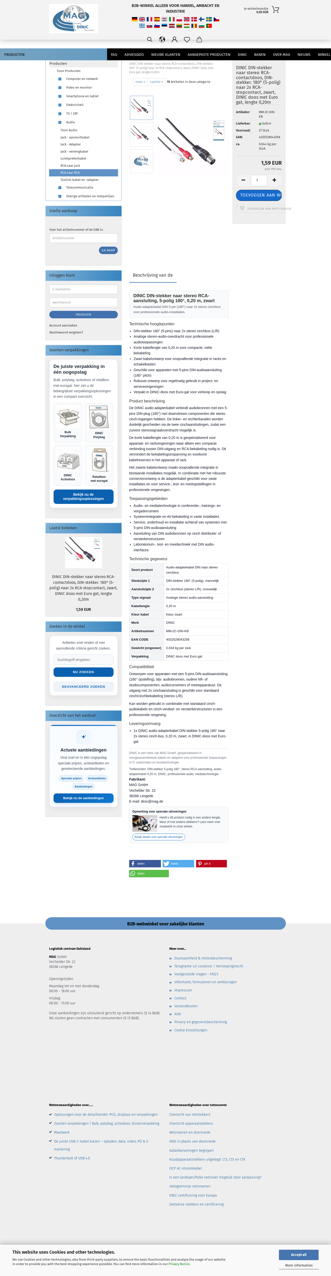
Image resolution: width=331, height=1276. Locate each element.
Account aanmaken (63, 325)
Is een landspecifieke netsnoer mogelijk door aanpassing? (215, 1177)
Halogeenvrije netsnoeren (189, 1186)
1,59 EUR (83, 609)
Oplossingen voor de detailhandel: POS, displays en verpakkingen (106, 1114)
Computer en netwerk (77, 79)
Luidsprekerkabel (73, 158)
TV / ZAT (67, 114)
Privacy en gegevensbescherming (200, 1022)
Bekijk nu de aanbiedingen (83, 798)
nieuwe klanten (165, 54)
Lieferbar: (243, 123)
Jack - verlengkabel (74, 151)
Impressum (183, 990)
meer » (140, 82)
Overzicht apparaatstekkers (191, 1123)
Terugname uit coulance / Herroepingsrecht (208, 966)
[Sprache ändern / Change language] (162, 39)
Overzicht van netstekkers (190, 1114)
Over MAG (281, 54)
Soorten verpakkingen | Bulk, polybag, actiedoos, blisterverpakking (106, 1123)
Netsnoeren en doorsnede (190, 1132)
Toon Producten (69, 71)
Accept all (298, 1255)
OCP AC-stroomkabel (185, 1168)
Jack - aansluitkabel (75, 137)
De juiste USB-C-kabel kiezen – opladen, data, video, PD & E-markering (102, 1145)
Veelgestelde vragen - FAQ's (196, 974)
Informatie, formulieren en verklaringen (205, 982)
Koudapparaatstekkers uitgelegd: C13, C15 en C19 (207, 1159)
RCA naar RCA (70, 172)
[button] (145, 863)
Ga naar (108, 250)
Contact (180, 998)
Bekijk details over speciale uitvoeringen (159, 836)
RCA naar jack (70, 165)
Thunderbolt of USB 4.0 (72, 1158)
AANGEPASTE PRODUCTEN (209, 54)
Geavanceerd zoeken (83, 686)
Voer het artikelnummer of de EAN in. (76, 229)
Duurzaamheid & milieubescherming (203, 958)
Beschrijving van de (153, 275)
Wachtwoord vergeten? (66, 332)
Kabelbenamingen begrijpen (191, 1150)
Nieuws (304, 54)
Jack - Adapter (70, 144)
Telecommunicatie (75, 188)
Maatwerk (61, 1132)
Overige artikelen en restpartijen (85, 196)
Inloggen (83, 314)
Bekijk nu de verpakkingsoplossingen (83, 496)
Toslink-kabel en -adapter (79, 180)
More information (299, 1265)
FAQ (114, 54)
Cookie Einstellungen (190, 1030)
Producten (14, 54)
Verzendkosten (186, 1006)
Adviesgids (134, 54)
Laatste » (156, 82)
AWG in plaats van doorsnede (192, 1141)
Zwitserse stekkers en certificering (196, 1204)
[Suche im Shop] (84, 659)
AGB (177, 1014)
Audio (66, 122)
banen (260, 54)
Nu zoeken (83, 672)
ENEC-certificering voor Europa (193, 1195)
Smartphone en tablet (78, 96)
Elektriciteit (70, 105)
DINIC (242, 54)
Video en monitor (74, 88)
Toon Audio (68, 130)
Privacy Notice (179, 1264)
